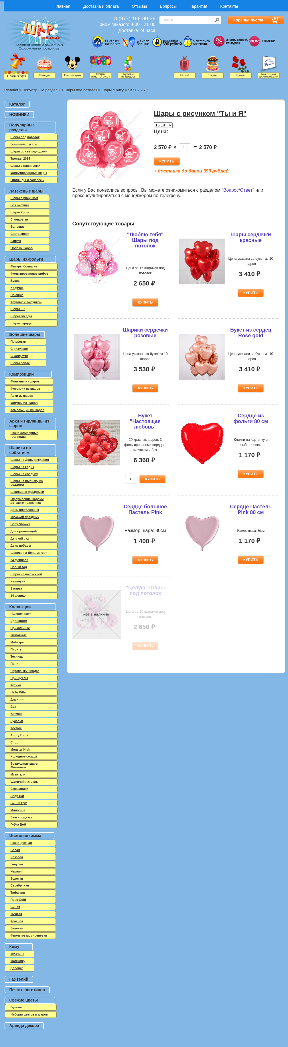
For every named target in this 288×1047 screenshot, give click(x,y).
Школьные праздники (27, 491)
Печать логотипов (27, 989)
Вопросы (168, 6)
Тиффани (18, 892)
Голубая (17, 864)
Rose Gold (18, 899)
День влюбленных (25, 509)
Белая (15, 850)
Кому (14, 946)
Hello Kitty (18, 692)
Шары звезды (21, 316)
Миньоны (18, 810)
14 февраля (20, 595)
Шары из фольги (26, 259)
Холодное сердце (24, 756)
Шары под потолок (81, 90)
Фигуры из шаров (24, 402)
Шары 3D (18, 309)
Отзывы (139, 6)
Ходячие (17, 287)
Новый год (19, 567)
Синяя (15, 907)
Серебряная (20, 885)
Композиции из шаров (28, 410)
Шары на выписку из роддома (27, 482)
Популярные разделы (41, 90)
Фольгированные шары (29, 172)
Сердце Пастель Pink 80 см (250, 509)
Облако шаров (22, 248)
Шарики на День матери (29, 552)
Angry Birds (19, 735)
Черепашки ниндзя (25, 671)
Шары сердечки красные (250, 237)
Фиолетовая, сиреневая (29, 935)
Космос (16, 728)
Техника (17, 656)
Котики (16, 685)
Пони (15, 663)
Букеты (16, 1007)
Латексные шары (26, 191)
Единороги (19, 620)
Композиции (21, 374)
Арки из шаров (22, 395)
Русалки (17, 721)
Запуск (16, 241)
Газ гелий (18, 979)
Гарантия (198, 6)
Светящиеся (20, 233)
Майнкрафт (19, 642)
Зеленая (17, 928)
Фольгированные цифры (30, 273)
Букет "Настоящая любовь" (145, 421)
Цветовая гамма (25, 835)
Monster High (20, 749)
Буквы (16, 280)
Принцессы (19, 678)
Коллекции (20, 606)
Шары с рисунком (24, 198)
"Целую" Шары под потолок (145, 590)
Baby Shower (20, 524)
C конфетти (19, 219)
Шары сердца (21, 323)
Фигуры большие (24, 266)
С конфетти (19, 356)
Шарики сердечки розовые (145, 332)
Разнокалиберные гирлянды (25, 434)
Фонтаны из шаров (25, 381)
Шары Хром (20, 212)
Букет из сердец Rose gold (250, 332)
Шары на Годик (22, 467)
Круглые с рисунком (26, 302)
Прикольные (20, 628)
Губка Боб (18, 824)
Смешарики (19, 788)
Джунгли (17, 699)
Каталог (17, 104)
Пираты (17, 649)
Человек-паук (21, 613)
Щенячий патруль (24, 781)
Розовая (17, 857)
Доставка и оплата (101, 6)
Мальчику (18, 961)
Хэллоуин (18, 581)
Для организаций (24, 531)
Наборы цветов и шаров (29, 1014)
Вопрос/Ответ (238, 190)
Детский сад (20, 538)
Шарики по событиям (20, 450)
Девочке (17, 968)
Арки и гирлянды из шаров (29, 423)
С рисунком (19, 348)
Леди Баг (17, 796)
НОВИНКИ (19, 114)
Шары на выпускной (26, 574)
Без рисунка (20, 205)
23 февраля (20, 560)
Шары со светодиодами (29, 151)
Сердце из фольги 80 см (251, 418)
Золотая (17, 878)
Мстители (18, 774)
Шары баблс (20, 363)
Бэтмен (16, 713)
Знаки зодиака (22, 817)
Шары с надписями (25, 165)
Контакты (229, 6)
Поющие (17, 295)
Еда (13, 706)
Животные (19, 635)
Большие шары (24, 334)
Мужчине (17, 953)
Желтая (16, 914)
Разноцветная (21, 842)
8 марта (16, 588)
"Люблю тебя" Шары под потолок (145, 240)
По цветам (19, 341)
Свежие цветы (23, 1000)
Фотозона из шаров (25, 388)
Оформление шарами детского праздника (27, 500)
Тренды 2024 (20, 158)
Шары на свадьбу (24, 474)
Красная (17, 921)
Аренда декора (24, 1025)
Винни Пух (19, 803)
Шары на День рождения (30, 459)
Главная (62, 6)
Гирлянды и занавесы (28, 180)
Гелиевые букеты (24, 144)
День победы (21, 545)
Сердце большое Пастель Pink (145, 509)
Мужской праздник (25, 517)
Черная (16, 871)
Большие (18, 226)
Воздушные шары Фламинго (24, 765)
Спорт (15, 742)
